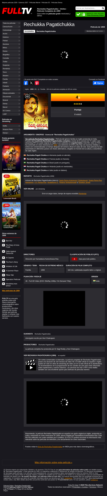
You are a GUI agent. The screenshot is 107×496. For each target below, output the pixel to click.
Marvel (5, 107)
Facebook (98, 83)
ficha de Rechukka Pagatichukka (50, 447)
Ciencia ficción (7, 26)
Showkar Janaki (84, 182)
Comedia (6, 58)
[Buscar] (90, 8)
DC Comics (6, 110)
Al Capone (10, 258)
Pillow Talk (10, 275)
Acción (5, 33)
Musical (5, 100)
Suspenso (6, 65)
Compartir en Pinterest (37, 83)
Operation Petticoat (13, 279)
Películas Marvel (34, 2)
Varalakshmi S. (52, 182)
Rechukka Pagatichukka (46, 31)
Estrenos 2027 (23, 2)
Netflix (5, 126)
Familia (5, 79)
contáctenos (68, 478)
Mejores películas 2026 (9, 2)
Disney (5, 103)
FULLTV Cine (73, 485)
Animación (6, 89)
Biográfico (6, 54)
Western (5, 75)
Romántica (6, 68)
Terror (5, 72)
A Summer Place (12, 271)
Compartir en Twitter (31, 83)
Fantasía (5, 86)
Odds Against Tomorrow (11, 252)
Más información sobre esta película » (53, 462)
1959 (55, 145)
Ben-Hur (9, 241)
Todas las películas (9, 23)
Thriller (5, 61)
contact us (94, 480)
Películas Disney (56, 2)
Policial (5, 40)
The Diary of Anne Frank (12, 246)
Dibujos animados (9, 93)
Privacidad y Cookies (80, 487)
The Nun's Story (12, 262)
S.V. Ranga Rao (40, 182)
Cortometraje (7, 30)
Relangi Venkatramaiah (68, 182)
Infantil (5, 82)
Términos (92, 487)
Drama (5, 51)
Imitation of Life (11, 266)
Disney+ (5, 133)
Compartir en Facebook (26, 83)
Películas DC (46, 2)
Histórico (5, 37)
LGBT (5, 114)
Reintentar (82, 194)
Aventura (6, 44)
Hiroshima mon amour (11, 285)
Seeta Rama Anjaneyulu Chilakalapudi (73, 180)
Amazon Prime (8, 129)
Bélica (5, 47)
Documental (7, 96)
